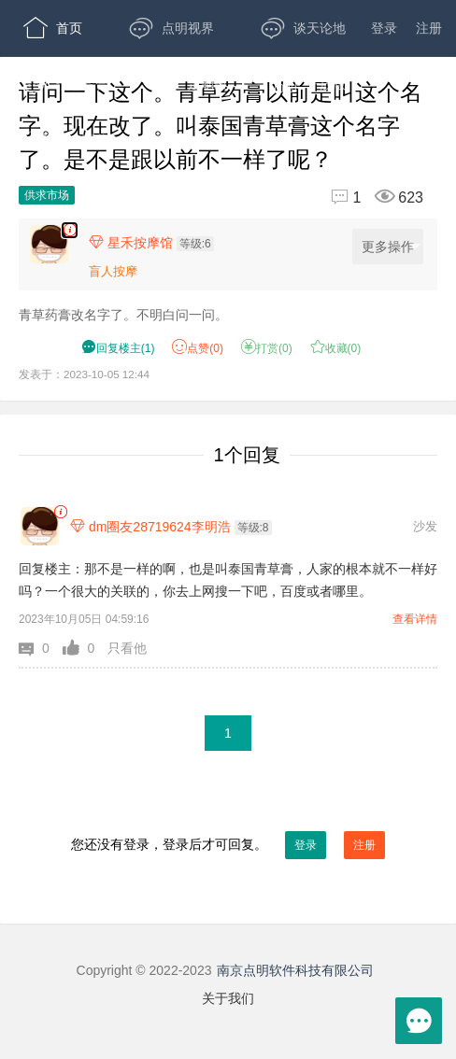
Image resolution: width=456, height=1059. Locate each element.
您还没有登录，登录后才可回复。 (228, 845)
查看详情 (414, 619)
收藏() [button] (336, 348)
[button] (41, 648)
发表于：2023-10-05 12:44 (84, 374)
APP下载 (65, 140)
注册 (429, 28)
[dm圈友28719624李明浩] (40, 526)
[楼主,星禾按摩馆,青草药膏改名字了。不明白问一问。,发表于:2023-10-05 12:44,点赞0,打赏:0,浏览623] (70, 230)
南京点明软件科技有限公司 (295, 970)
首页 (52, 28)
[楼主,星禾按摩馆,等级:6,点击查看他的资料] (156, 242)
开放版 (310, 84)
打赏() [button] (266, 348)
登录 (384, 28)
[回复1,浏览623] (369, 197)
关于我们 (228, 998)
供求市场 (46, 195)
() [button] (118, 348)
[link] (60, 512)
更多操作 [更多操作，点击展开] (391, 247)
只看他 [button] (127, 648)
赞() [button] (197, 348)
